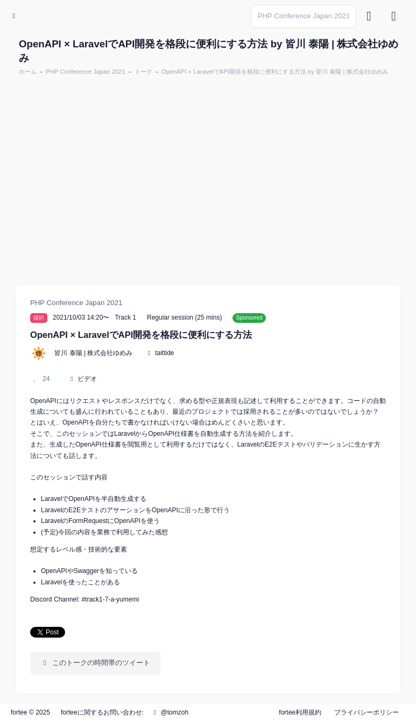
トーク (143, 71)
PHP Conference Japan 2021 (85, 71)
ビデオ (87, 379)
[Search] (303, 16)
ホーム (28, 71)
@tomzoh (169, 712)
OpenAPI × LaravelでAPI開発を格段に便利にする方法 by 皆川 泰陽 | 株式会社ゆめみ (274, 71)
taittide (164, 353)
